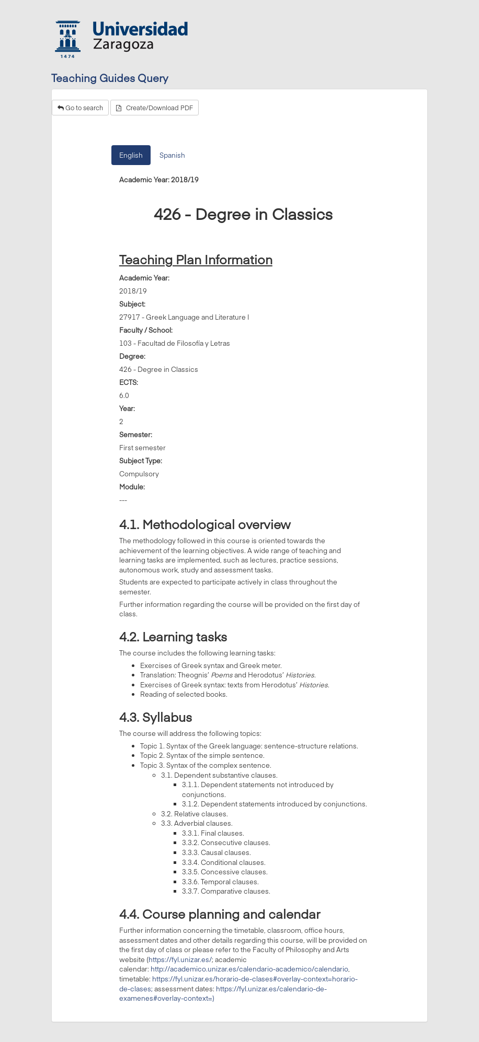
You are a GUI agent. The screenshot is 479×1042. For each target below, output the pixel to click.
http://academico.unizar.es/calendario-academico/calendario (249, 969)
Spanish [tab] (172, 155)
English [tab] (131, 155)
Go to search (80, 107)
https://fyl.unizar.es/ (180, 959)
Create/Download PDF (154, 107)
